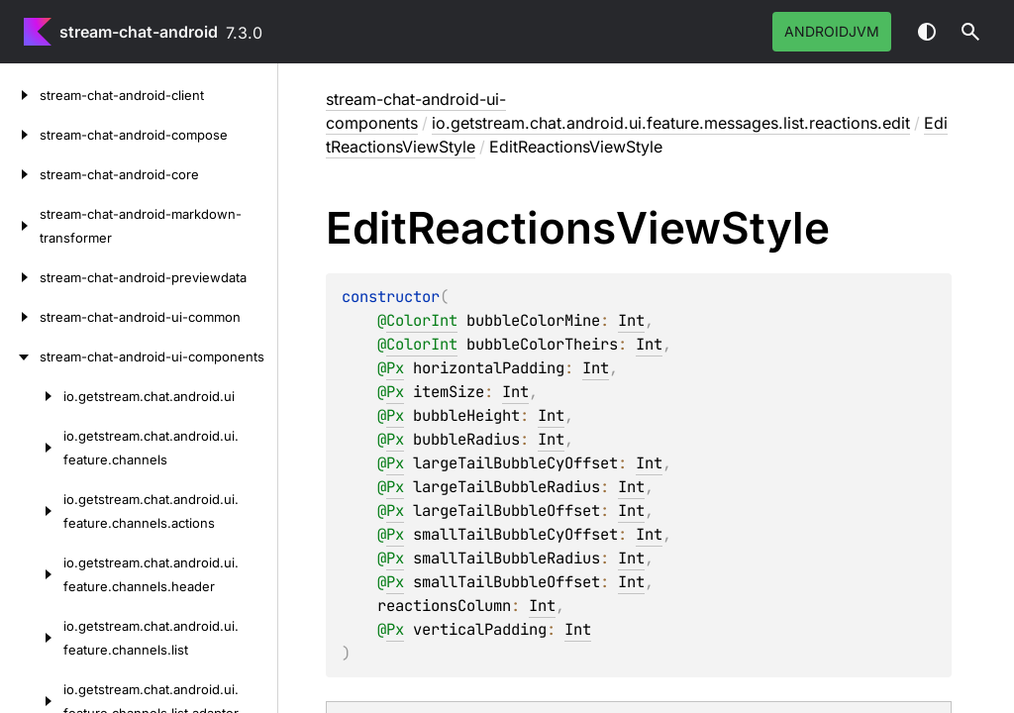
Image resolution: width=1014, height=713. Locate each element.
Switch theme (927, 31)
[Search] (970, 31)
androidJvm (831, 31)
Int (631, 320)
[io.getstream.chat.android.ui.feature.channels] (31, 447)
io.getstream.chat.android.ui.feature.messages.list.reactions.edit (671, 123)
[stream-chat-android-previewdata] (20, 277)
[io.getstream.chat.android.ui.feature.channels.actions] (31, 511)
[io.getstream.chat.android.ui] (31, 396)
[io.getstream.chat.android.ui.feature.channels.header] (31, 574)
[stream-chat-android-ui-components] (20, 356)
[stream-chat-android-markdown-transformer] (20, 225)
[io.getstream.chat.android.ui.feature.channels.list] (31, 637)
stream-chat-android (138, 32)
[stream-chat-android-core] (20, 174)
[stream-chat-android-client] (20, 95)
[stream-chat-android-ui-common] (20, 317)
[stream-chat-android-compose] (20, 134)
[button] (970, 31)
